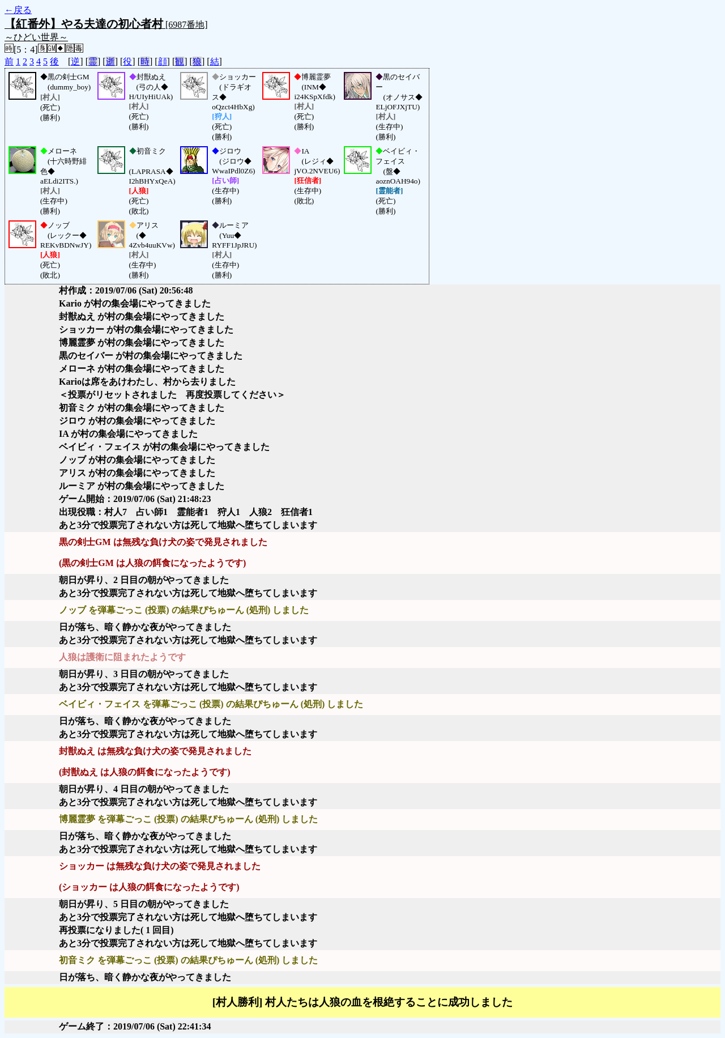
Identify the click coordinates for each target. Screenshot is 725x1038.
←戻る (18, 10)
